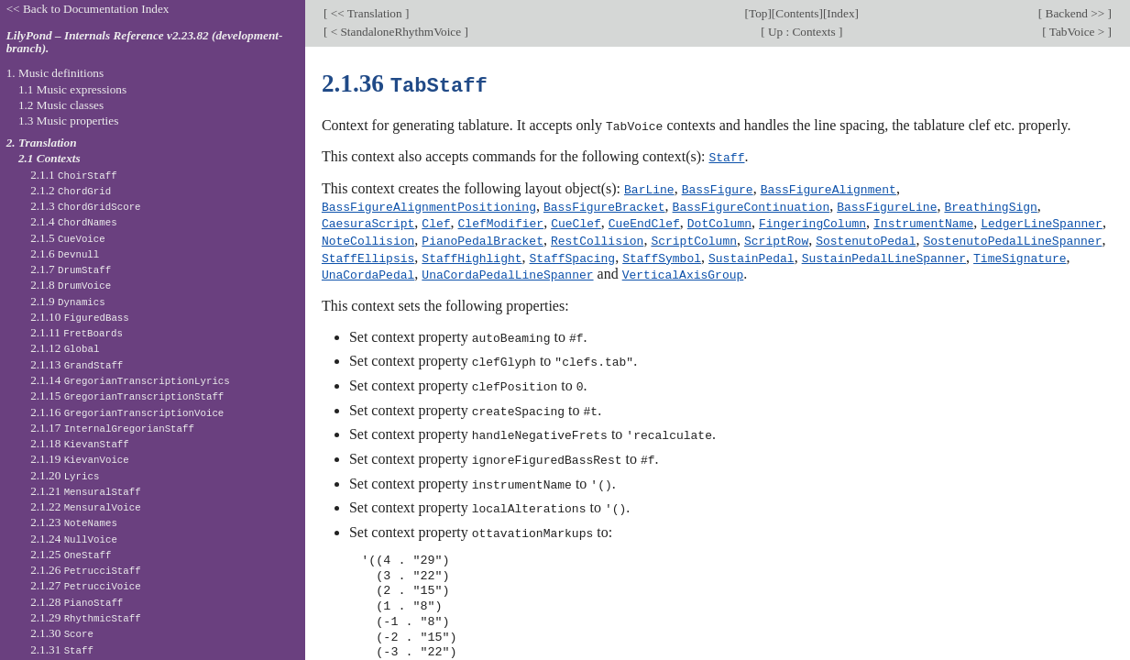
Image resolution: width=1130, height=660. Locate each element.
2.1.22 (85, 506)
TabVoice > (1077, 31)
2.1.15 (127, 395)
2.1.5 (67, 238)
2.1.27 (85, 585)
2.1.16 (127, 412)
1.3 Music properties (68, 120)
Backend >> (1074, 13)
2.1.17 (112, 427)
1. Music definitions (55, 73)
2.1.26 (85, 570)
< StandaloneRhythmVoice (395, 31)
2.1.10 (79, 317)
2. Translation (41, 142)
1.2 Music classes (61, 105)
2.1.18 (79, 443)
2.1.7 (70, 269)
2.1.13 (76, 364)
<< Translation (366, 13)
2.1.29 (85, 617)
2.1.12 (64, 348)
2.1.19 (79, 459)
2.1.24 (73, 538)
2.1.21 (85, 491)
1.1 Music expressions (72, 89)
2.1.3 (85, 206)
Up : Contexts (802, 31)
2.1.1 (73, 175)
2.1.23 (73, 522)
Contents (796, 13)
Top (758, 13)
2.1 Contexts (49, 158)
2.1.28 (76, 602)
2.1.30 (61, 633)
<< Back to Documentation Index (88, 9)
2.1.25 (70, 554)
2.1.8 (70, 285)
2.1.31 (61, 649)
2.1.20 (64, 475)
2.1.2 (70, 190)
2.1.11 (76, 332)
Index (840, 13)
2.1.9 (67, 301)
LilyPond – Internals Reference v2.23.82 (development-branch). (144, 42)
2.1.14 (130, 380)
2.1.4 (73, 221)
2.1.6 (64, 253)
